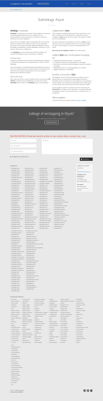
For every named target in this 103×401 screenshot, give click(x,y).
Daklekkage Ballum (15, 188)
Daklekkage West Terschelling (32, 260)
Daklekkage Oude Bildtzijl (59, 222)
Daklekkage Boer (14, 203)
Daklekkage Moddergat (59, 194)
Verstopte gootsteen (15, 352)
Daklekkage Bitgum (15, 196)
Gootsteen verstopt (39, 304)
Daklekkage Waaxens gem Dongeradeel (34, 247)
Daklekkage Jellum (43, 194)
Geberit (24, 338)
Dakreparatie (25, 323)
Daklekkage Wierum (30, 270)
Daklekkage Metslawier (59, 185)
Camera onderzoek (15, 331)
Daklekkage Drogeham (29, 173)
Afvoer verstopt (14, 303)
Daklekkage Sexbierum (16, 253)
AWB (12, 308)
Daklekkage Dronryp (29, 175)
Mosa (50, 318)
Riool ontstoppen (64, 331)
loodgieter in (80, 100)
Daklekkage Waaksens (30, 242)
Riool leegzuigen (64, 323)
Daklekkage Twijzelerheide (31, 230)
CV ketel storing (14, 338)
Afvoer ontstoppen (15, 301)
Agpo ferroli (13, 304)
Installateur (37, 319)
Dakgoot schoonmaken (27, 312)
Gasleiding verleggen (27, 336)
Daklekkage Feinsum (29, 190)
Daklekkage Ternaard (15, 285)
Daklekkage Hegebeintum (30, 224)
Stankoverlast (79, 318)
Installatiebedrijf (38, 329)
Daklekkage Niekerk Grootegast (60, 205)
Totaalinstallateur (80, 336)
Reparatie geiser (64, 306)
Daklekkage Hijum (18, 9)
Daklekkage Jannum (44, 192)
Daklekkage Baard (15, 187)
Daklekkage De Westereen (16, 226)
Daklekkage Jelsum (43, 196)
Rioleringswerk (64, 318)
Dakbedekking (25, 301)
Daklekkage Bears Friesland (17, 192)
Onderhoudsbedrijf (53, 323)
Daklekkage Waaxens (30, 245)
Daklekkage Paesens (58, 226)
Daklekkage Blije (14, 202)
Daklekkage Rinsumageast (16, 245)
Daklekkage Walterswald (31, 249)
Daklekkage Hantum (29, 215)
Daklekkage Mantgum (58, 177)
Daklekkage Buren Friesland (17, 218)
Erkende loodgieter (26, 329)
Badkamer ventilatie (15, 314)
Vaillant (78, 342)
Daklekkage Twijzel (15, 290)
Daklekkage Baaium (15, 185)
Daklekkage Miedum (58, 190)
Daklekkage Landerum (44, 224)
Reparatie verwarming (65, 312)
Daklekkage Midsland (58, 188)
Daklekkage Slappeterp (16, 262)
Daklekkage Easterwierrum (30, 183)
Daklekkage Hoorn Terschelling (46, 181)
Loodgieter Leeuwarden (21, 3)
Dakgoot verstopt (26, 314)
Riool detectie (63, 319)
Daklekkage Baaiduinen (16, 183)
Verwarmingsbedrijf (15, 356)
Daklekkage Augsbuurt (16, 181)
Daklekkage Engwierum (30, 187)
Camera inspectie (15, 329)
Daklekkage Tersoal (15, 287)
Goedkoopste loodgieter (40, 299)
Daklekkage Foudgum (29, 198)
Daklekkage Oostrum (58, 218)
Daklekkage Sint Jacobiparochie (17, 259)
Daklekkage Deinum (15, 228)
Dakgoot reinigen (26, 306)
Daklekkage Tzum (30, 234)
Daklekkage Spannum (15, 266)
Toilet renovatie (79, 331)
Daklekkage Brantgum (16, 209)
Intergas (36, 331)
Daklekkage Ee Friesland (30, 185)
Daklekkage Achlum (15, 170)
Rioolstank (63, 342)
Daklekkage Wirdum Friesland (32, 279)
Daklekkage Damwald (15, 222)
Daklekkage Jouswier (44, 205)
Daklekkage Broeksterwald (16, 213)
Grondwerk (37, 308)
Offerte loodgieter (53, 321)
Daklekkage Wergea (30, 259)
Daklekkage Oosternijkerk (59, 217)
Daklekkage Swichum (15, 281)
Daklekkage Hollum (44, 177)
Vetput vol (13, 360)
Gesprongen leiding (27, 342)
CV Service (13, 342)
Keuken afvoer (38, 338)
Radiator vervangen (65, 299)
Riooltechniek (79, 299)
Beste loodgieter (14, 316)
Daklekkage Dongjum (29, 170)
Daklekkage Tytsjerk (30, 232)
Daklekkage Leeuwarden (45, 226)
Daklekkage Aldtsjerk (15, 173)
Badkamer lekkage (15, 310)
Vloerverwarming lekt (15, 365)
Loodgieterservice (53, 314)
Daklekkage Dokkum (29, 168)
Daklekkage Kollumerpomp (45, 218)
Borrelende (13, 321)
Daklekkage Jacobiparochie (45, 190)
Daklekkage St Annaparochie (17, 268)
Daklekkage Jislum (43, 200)
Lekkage (51, 299)
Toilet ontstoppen (80, 329)
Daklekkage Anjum (15, 175)
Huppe (36, 318)
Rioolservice (63, 338)
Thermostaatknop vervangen (82, 327)
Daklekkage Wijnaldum (31, 272)
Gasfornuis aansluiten (27, 333)
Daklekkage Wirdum (30, 277)
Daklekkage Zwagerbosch (31, 287)
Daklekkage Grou (28, 209)
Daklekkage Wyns (30, 283)
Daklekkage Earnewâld (29, 179)
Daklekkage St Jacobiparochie (17, 270)
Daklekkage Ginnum (29, 205)
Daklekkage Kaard (43, 207)
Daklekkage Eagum (29, 177)
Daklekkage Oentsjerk (58, 211)
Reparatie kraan (64, 308)
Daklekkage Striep (15, 273)
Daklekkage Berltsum (15, 194)
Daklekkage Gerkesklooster (30, 203)
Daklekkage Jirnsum (44, 198)
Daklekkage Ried (14, 244)
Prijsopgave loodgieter (54, 336)
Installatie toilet (38, 327)
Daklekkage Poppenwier (16, 232)
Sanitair (78, 306)
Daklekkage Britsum (15, 211)
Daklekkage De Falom (15, 224)
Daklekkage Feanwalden (30, 188)
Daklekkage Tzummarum (31, 236)
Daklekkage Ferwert (29, 192)
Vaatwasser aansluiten (81, 338)
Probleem (51, 338)
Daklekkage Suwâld (15, 279)
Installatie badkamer (39, 321)
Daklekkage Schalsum (15, 249)
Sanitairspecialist (79, 308)
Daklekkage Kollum (44, 217)
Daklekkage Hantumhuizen (30, 218)
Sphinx (77, 316)
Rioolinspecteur (64, 336)
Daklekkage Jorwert (44, 203)
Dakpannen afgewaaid (27, 319)
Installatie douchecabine (40, 323)
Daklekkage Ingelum (44, 188)
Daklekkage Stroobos (15, 275)
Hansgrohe (37, 310)
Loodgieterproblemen (54, 310)
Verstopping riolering (15, 347)
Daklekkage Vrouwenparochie (32, 240)
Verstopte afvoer (14, 350)
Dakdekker (25, 303)
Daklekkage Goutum (29, 207)
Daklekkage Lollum (58, 175)
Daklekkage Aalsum (15, 168)
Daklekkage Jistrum (43, 202)
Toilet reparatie (79, 333)
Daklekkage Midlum (58, 187)
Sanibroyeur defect (80, 303)
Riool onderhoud (64, 327)
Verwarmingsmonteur (15, 358)
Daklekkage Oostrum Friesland (60, 220)
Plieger (50, 333)
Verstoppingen (14, 348)
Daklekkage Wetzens (30, 266)
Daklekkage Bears (15, 190)
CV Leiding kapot (15, 340)
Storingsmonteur (79, 323)
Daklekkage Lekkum (44, 228)
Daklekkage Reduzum (15, 240)
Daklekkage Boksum (15, 205)
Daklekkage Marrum (58, 179)
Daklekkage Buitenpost (16, 215)
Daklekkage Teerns (15, 283)
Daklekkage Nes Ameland (59, 200)
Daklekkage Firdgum (29, 194)
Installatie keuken (38, 325)
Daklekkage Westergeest (31, 262)
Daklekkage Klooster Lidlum (45, 213)
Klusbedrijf (37, 340)
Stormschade (79, 325)
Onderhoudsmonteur (53, 325)
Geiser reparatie (26, 340)
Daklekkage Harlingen (29, 220)
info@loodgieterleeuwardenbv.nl (84, 171)
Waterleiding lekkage (15, 375)
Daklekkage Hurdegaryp (44, 183)
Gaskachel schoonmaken (28, 334)
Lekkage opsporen (53, 304)
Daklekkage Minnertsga (59, 192)
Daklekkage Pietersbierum (16, 230)
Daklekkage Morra (58, 196)
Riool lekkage (63, 325)
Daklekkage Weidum (30, 257)
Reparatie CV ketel (64, 304)
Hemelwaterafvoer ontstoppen (41, 312)
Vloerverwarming (15, 363)
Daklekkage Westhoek (30, 264)
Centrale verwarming (15, 333)
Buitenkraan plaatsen (15, 327)
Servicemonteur (79, 314)
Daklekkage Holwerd (44, 179)
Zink (12, 384)
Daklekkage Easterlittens (30, 181)
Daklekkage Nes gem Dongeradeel (61, 202)
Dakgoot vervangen (27, 316)
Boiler (12, 319)
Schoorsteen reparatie (80, 310)
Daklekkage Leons (58, 168)
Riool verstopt (64, 334)
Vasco (12, 345)
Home (11, 9)
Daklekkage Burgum (15, 220)
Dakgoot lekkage (26, 304)
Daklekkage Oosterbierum (59, 213)
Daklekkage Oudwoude (59, 224)
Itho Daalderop (38, 333)
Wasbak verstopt (14, 373)
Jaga (35, 334)
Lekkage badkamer (53, 301)
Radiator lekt (52, 340)
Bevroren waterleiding (16, 318)
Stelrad (77, 319)
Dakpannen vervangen (27, 321)
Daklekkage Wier (29, 268)
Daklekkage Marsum (58, 181)
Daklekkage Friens (28, 202)
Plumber (51, 334)
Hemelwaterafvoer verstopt (40, 314)
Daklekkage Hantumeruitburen (31, 217)
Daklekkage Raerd (15, 236)
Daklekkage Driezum (29, 172)
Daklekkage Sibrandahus (16, 255)
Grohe (36, 306)
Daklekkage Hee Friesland (30, 222)
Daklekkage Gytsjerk (29, 211)
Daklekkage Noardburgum (59, 209)
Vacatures (78, 340)
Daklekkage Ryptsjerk (15, 247)
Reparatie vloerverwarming (66, 314)
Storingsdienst (79, 321)
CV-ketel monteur (26, 299)
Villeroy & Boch (14, 361)
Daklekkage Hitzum (44, 175)
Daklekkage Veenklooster (31, 238)
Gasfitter (24, 331)
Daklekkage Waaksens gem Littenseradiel (34, 244)
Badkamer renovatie (15, 312)
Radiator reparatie (53, 342)
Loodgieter (51, 308)
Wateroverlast (14, 376)
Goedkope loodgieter (39, 301)
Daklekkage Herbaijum (29, 228)
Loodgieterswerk (52, 316)
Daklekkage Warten (30, 255)
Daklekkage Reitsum (15, 242)
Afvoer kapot (14, 299)
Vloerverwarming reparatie (16, 367)
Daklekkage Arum (15, 179)
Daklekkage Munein (58, 198)
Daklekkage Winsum (30, 273)
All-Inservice (13, 306)
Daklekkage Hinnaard (44, 173)
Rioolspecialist (64, 340)
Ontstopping (52, 329)
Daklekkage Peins (57, 228)
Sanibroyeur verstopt (80, 304)
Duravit (24, 327)
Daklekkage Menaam (58, 183)
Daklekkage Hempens (29, 226)
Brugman (13, 325)
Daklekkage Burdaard (15, 217)
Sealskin (78, 312)
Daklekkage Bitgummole (16, 198)
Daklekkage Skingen (15, 260)
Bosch (12, 323)
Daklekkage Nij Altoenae (59, 207)
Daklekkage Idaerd (43, 187)
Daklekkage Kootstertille (45, 222)
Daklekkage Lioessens (58, 173)
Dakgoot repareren (26, 310)
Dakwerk (24, 325)
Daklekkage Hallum (29, 213)
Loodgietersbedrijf (53, 312)
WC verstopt (13, 382)
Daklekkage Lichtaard (58, 170)
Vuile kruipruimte (15, 369)
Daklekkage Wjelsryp (30, 281)
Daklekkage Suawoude (16, 277)
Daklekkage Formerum (29, 196)
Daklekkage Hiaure (43, 168)
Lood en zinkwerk (53, 306)
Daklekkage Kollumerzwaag (45, 220)
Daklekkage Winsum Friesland (32, 275)
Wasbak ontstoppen (15, 371)
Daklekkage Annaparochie (16, 177)
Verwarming (13, 354)
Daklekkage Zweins (30, 289)
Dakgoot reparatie (26, 308)
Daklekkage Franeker (29, 200)
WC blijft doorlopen (15, 378)
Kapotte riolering (38, 336)
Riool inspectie (64, 321)
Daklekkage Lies (57, 172)
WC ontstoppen (14, 380)
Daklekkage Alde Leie (15, 172)
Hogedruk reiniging (39, 316)
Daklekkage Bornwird (15, 207)
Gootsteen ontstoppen (39, 303)
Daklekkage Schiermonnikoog (17, 251)
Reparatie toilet (64, 310)
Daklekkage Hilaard (44, 172)
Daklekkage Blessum (15, 200)
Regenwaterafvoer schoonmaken (67, 301)
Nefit (50, 319)
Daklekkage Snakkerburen (16, 264)
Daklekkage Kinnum (44, 211)
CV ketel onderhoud (15, 334)
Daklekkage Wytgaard (30, 285)
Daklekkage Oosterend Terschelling (61, 215)
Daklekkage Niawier (58, 203)
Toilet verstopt (79, 334)
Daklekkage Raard (15, 234)
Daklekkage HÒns (44, 185)
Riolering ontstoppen (65, 316)
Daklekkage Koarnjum (44, 215)
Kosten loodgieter (38, 342)
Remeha (62, 303)
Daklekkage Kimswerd (44, 209)
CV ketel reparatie (15, 336)
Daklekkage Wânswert (30, 251)
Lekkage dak (52, 303)
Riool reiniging (64, 333)
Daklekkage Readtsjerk (16, 238)
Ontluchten (51, 327)
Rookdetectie (79, 301)
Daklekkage (25, 318)
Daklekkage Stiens (15, 272)
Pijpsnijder (51, 331)
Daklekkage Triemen (15, 289)
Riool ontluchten (64, 329)
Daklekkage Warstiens (30, 253)
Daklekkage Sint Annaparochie (17, 257)
